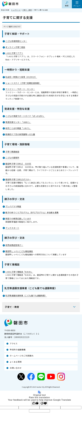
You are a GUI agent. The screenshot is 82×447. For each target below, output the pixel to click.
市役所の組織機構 (17, 349)
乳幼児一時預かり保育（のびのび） (21, 77)
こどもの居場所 (12, 157)
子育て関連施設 (12, 151)
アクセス (14, 343)
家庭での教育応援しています (18, 218)
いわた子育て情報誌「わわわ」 (19, 271)
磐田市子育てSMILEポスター (18, 179)
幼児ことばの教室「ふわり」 (18, 128)
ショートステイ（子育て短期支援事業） (23, 83)
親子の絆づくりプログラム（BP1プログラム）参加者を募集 (32, 212)
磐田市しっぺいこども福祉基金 (19, 251)
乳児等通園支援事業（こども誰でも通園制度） (26, 295)
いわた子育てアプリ (14, 53)
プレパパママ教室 (13, 206)
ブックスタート (12, 228)
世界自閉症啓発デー (14, 245)
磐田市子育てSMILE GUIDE (18, 163)
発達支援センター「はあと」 (18, 122)
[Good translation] (35, 403)
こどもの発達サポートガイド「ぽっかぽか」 (25, 116)
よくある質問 (16, 361)
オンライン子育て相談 (15, 47)
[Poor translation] (44, 403)
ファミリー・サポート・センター (20, 89)
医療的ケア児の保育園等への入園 (20, 134)
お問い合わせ (16, 368)
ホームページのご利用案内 (21, 355)
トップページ (16, 10)
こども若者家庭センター (16, 41)
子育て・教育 (27, 10)
